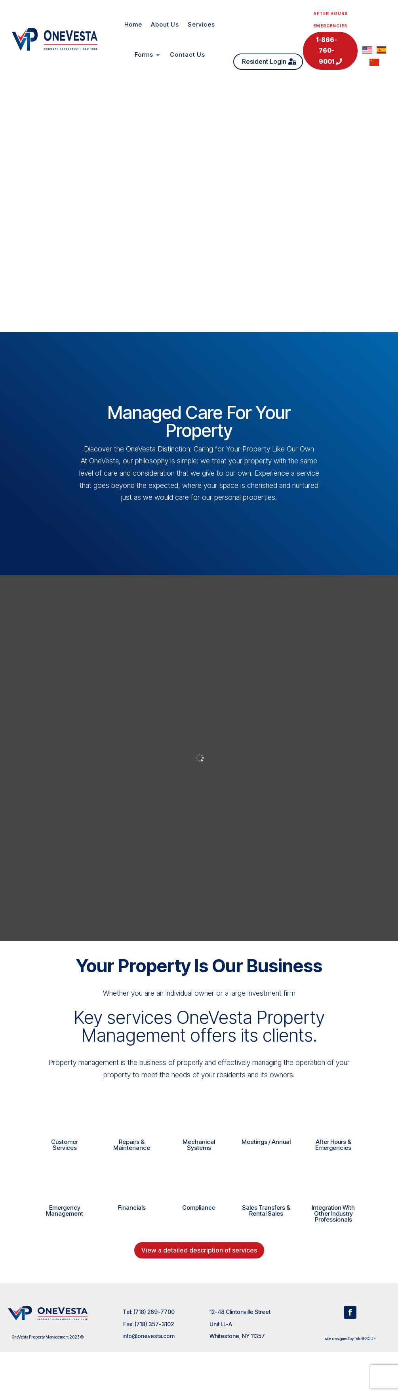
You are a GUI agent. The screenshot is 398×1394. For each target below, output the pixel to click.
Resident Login (264, 61)
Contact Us (187, 54)
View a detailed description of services (199, 1250)
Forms (144, 54)
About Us (165, 24)
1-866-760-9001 (326, 50)
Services (201, 24)
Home (133, 24)
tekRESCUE (365, 1338)
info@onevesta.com (148, 1336)
